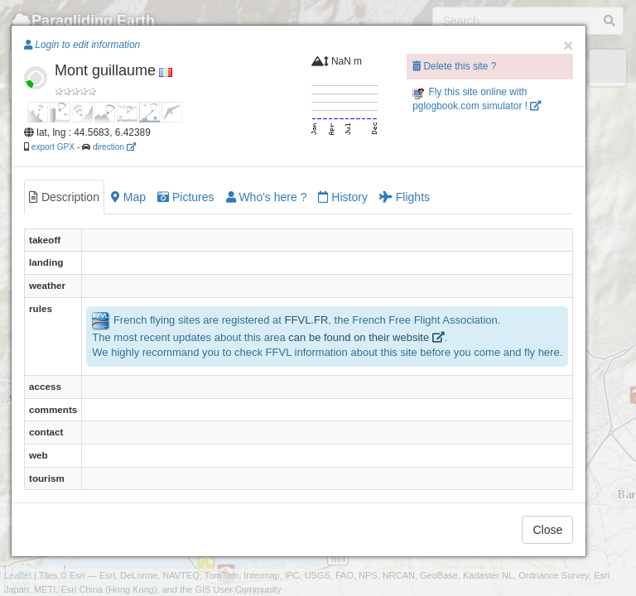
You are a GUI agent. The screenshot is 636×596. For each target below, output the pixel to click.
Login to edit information (82, 44)
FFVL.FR (307, 320)
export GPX (53, 146)
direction (114, 146)
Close (547, 529)
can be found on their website (366, 337)
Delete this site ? (454, 66)
